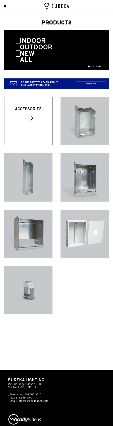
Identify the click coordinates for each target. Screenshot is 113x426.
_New (25, 54)
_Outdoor (34, 47)
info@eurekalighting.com (33, 401)
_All (24, 60)
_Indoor (31, 41)
